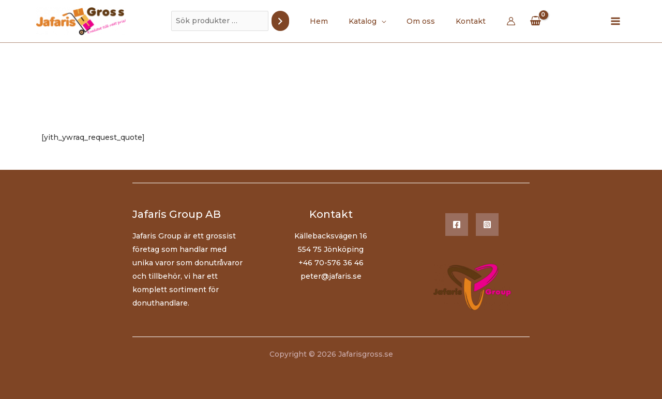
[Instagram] (487, 224)
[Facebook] (456, 224)
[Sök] (293, 21)
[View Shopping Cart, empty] (523, 21)
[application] (384, 21)
